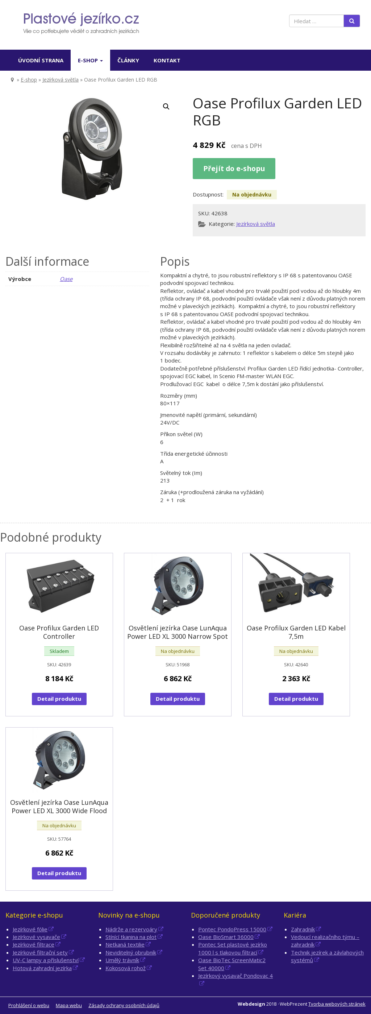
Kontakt (167, 60)
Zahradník (303, 929)
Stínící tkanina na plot (131, 936)
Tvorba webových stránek (337, 1004)
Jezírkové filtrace (33, 944)
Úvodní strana (40, 60)
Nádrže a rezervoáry (131, 929)
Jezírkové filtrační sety (40, 952)
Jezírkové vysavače (36, 936)
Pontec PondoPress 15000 (232, 929)
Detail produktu (59, 698)
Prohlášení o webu (28, 1005)
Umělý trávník (122, 960)
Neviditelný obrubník (130, 952)
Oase (66, 278)
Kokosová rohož (125, 968)
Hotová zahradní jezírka (42, 968)
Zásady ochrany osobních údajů (123, 1005)
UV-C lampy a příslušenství (46, 960)
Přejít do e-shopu (234, 168)
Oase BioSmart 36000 (226, 936)
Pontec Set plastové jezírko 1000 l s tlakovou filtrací (232, 948)
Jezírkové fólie (30, 929)
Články (128, 60)
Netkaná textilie (125, 944)
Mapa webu (69, 1005)
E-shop (90, 60)
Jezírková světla (60, 79)
